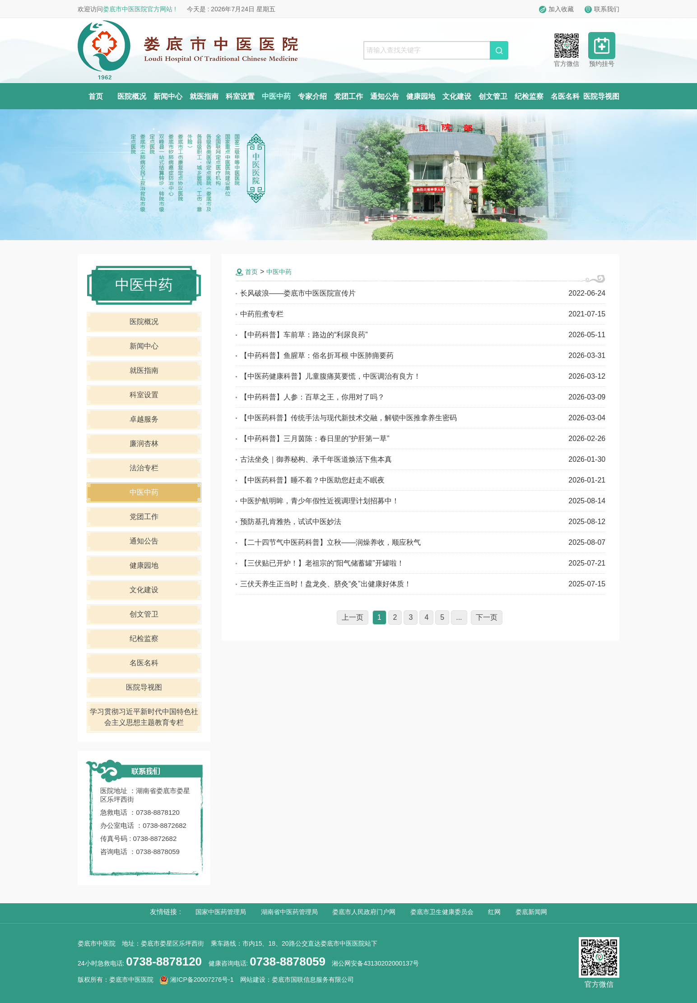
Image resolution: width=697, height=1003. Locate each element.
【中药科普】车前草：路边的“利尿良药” (304, 335)
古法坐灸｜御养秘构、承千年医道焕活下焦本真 (316, 459)
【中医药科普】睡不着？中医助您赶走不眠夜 (312, 480)
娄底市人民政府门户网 (363, 911)
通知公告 (384, 96)
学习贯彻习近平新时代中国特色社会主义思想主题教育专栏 (144, 717)
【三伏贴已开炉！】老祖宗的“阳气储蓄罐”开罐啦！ (322, 563)
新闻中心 (167, 96)
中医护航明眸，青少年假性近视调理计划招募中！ (319, 501)
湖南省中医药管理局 (289, 911)
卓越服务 (144, 419)
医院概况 (131, 96)
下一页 (486, 617)
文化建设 (456, 96)
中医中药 (276, 96)
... (459, 617)
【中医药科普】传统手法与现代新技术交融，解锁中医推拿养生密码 (348, 418)
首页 (95, 96)
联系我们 (602, 9)
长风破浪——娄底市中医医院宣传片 (298, 293)
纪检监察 (529, 96)
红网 (494, 911)
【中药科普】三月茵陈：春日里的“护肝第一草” (315, 438)
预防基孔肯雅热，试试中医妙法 (290, 521)
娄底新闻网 (531, 911)
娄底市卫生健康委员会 (442, 911)
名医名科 (565, 96)
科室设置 (240, 96)
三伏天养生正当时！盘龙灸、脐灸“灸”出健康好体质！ (325, 584)
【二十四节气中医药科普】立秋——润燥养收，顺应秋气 (330, 542)
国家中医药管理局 (220, 911)
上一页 (352, 617)
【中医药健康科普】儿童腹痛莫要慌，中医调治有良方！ (330, 376)
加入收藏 (556, 9)
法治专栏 (144, 468)
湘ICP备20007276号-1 (196, 979)
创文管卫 (493, 96)
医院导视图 (601, 96)
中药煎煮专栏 (261, 314)
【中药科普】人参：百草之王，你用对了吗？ (312, 397)
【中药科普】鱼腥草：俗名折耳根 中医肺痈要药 (317, 355)
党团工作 (348, 96)
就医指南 (204, 96)
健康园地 (420, 96)
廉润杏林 (144, 443)
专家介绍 (312, 96)
